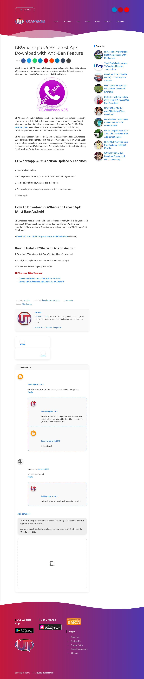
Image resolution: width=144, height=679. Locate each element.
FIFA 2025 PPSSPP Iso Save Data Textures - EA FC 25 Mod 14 (116, 145)
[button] (23, 60)
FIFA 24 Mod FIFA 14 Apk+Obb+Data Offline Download (114, 111)
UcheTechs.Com (41, 316)
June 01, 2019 (43, 469)
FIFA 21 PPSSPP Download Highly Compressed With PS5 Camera (115, 55)
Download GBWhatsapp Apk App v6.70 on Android (41, 282)
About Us (75, 637)
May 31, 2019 (52, 411)
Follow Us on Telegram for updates (48, 327)
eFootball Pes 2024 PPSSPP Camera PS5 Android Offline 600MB (116, 122)
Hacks (97, 21)
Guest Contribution (79, 649)
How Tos (108, 21)
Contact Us (76, 641)
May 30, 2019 (38, 384)
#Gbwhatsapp (27, 304)
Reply (30, 392)
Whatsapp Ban (21, 127)
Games (87, 21)
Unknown (45, 441)
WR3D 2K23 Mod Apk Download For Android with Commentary (114, 156)
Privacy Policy (77, 645)
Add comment (24, 514)
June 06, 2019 (54, 441)
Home (56, 21)
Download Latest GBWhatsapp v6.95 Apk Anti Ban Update (42, 236)
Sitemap (74, 653)
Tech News (67, 21)
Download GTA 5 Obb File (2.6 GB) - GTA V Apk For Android (115, 77)
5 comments (68, 300)
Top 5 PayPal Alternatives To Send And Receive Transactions (115, 66)
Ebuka (30, 384)
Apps (78, 21)
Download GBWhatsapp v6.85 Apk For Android (39, 278)
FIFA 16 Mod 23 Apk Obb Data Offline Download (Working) (115, 88)
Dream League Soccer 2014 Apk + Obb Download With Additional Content (116, 134)
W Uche (44, 411)
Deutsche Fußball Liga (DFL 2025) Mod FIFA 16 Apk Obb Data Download (116, 100)
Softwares (120, 21)
